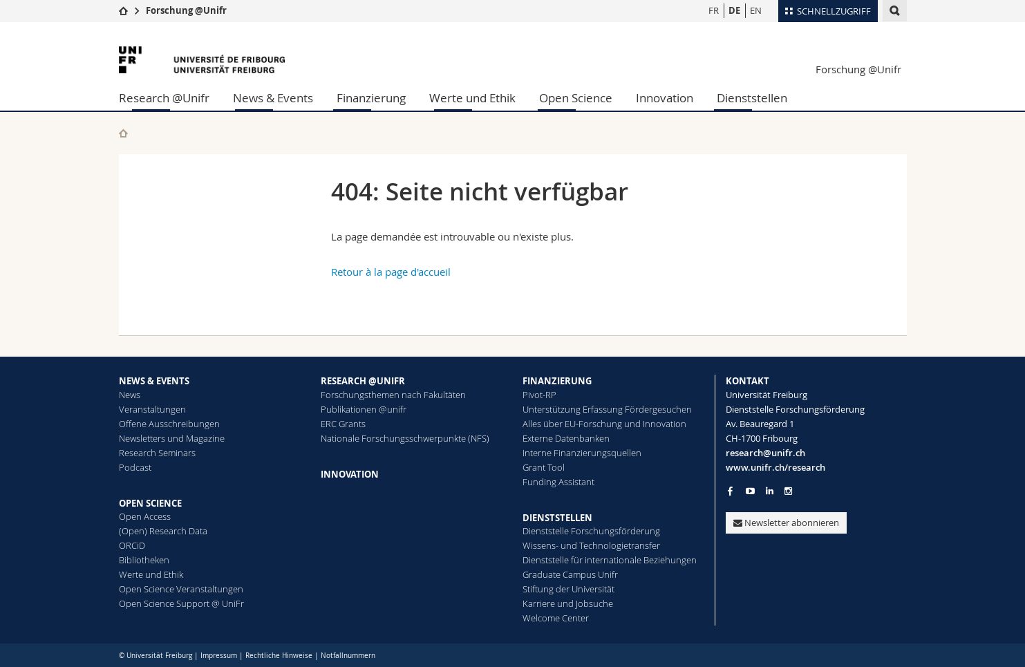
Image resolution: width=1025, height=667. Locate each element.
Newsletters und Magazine (172, 438)
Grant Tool (544, 467)
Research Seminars (157, 453)
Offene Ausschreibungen (169, 423)
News (129, 394)
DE (734, 10)
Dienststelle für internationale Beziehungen (610, 560)
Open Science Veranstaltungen (181, 589)
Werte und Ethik (472, 98)
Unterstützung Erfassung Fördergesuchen (607, 409)
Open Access (145, 516)
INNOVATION (350, 474)
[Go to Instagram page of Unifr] (788, 491)
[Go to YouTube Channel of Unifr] (750, 491)
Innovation (664, 98)
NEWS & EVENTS (154, 381)
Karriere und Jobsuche (568, 603)
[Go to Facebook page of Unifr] (730, 491)
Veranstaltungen (152, 409)
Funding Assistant (558, 482)
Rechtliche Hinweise (278, 655)
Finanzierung (371, 98)
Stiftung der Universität (568, 589)
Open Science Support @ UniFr (181, 603)
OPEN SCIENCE (150, 503)
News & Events (273, 98)
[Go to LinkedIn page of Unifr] (769, 491)
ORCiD (132, 545)
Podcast (135, 467)
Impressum (218, 655)
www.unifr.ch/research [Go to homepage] (775, 467)
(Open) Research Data (163, 531)
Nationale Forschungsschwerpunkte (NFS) (405, 438)
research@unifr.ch (765, 453)
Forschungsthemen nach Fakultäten (393, 394)
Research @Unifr (164, 98)
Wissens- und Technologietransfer (591, 545)
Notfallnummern (348, 655)
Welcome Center (556, 618)
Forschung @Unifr (186, 10)
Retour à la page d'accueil (391, 272)
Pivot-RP (539, 394)
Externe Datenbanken (566, 438)
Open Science (575, 98)
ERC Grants (343, 423)
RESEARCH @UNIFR (363, 381)
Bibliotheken (144, 560)
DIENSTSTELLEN (557, 517)
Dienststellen (752, 98)
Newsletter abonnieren (786, 522)
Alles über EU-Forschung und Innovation (604, 423)
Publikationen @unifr (363, 409)
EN (756, 10)
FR (713, 10)
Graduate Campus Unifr (570, 574)
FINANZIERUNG (557, 381)
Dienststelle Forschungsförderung (591, 531)
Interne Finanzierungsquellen (582, 453)
